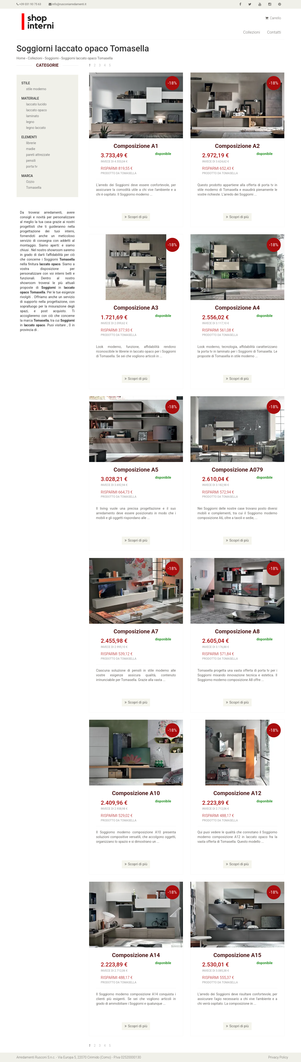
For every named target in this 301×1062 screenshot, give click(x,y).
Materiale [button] (30, 98)
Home (20, 58)
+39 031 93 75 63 (28, 4)
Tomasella (33, 187)
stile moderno (36, 89)
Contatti (274, 32)
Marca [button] (27, 176)
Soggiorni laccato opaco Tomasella (87, 58)
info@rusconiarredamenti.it (67, 4)
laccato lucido (36, 104)
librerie (31, 143)
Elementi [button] (29, 137)
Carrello (273, 18)
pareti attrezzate (38, 155)
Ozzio (30, 182)
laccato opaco (36, 110)
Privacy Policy (278, 1057)
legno (30, 122)
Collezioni (251, 32)
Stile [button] (25, 83)
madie (30, 149)
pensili (31, 160)
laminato (32, 116)
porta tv (31, 166)
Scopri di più (136, 217)
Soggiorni (52, 58)
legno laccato (36, 128)
